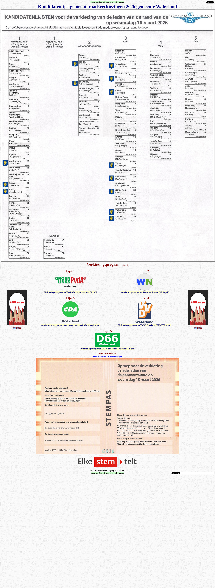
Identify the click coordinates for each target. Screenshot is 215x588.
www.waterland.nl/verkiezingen (107, 356)
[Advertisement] (21, 496)
